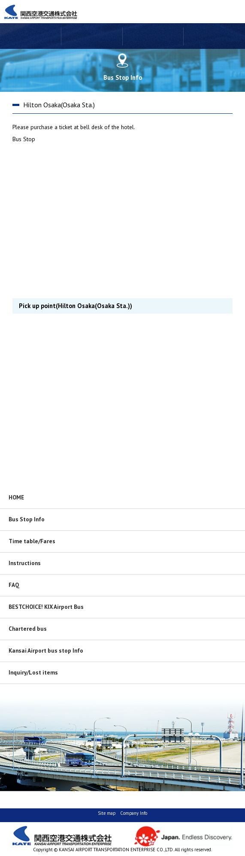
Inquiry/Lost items (33, 672)
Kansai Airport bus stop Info (46, 650)
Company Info (133, 813)
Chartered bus (28, 628)
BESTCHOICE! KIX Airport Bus (46, 607)
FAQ (14, 585)
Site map (106, 813)
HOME (16, 497)
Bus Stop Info (27, 519)
